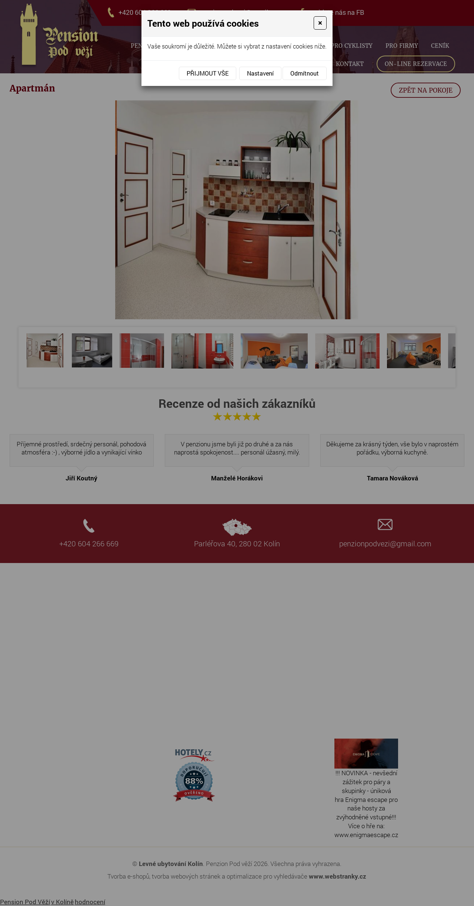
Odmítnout (304, 73)
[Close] (320, 23)
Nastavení (260, 73)
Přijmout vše (207, 73)
